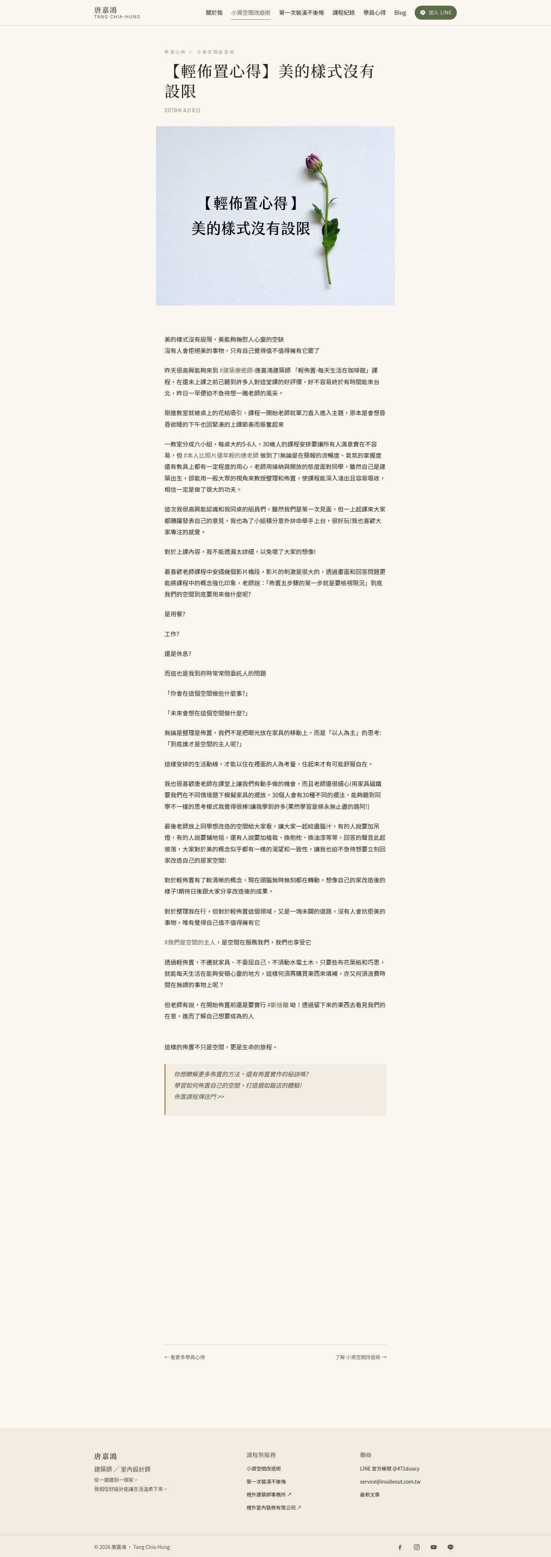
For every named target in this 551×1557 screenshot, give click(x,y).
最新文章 (370, 1494)
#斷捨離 (278, 1004)
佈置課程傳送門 (195, 1096)
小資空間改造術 (251, 12)
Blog (400, 12)
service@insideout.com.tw (390, 1481)
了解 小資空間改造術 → (361, 1356)
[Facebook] (400, 1547)
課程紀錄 (343, 12)
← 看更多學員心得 (184, 1356)
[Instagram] (416, 1547)
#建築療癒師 (236, 370)
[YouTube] (433, 1547)
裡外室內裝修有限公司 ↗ (274, 1507)
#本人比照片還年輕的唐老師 (221, 455)
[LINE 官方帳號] (450, 1547)
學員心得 (374, 12)
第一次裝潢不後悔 (301, 12)
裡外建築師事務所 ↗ (269, 1494)
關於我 (214, 12)
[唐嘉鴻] (117, 12)
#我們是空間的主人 (189, 942)
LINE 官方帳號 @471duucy (390, 1468)
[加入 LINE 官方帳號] (436, 13)
